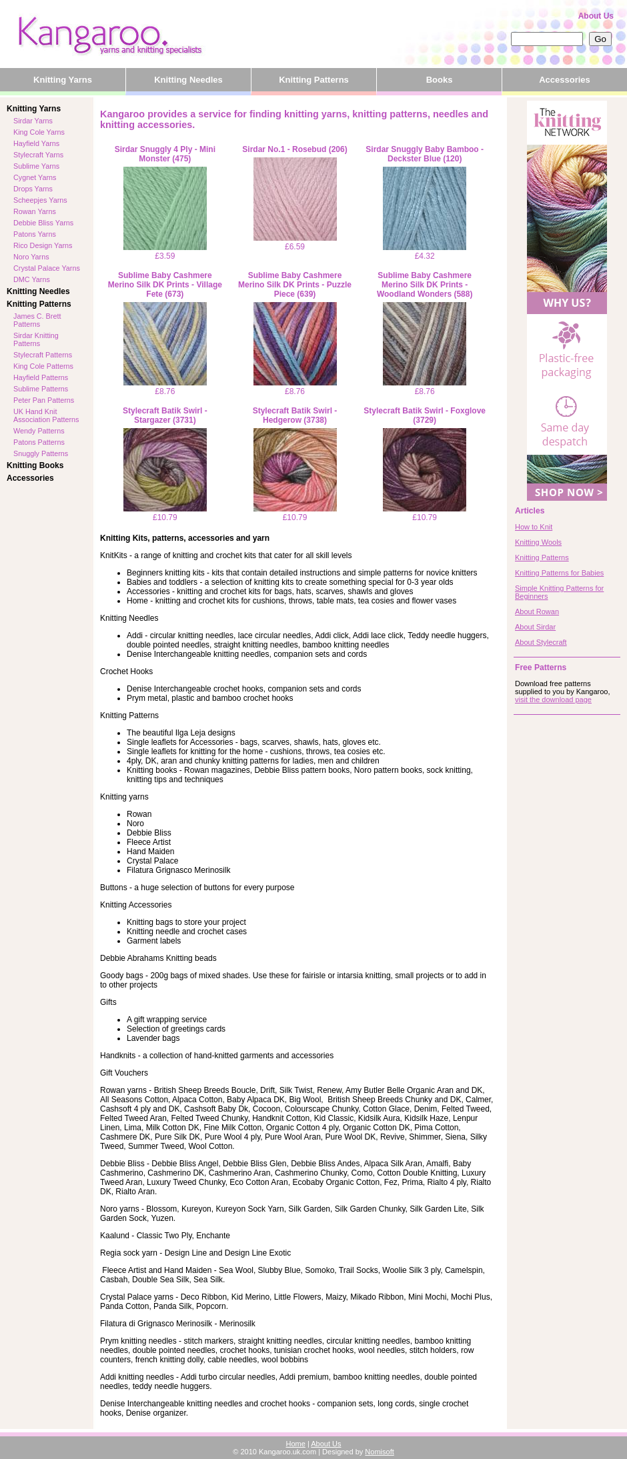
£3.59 (165, 214)
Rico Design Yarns (42, 245)
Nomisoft (379, 1452)
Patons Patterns (39, 442)
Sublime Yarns (36, 166)
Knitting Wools (538, 542)
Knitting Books (35, 465)
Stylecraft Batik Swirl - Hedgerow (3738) (295, 415)
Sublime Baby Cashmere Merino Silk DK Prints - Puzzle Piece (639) (295, 285)
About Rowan (537, 611)
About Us (596, 16)
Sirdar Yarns (33, 121)
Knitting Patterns (314, 80)
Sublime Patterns (40, 389)
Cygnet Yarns (34, 177)
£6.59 (295, 204)
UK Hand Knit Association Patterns (46, 415)
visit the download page (553, 699)
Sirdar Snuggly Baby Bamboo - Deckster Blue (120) (425, 154)
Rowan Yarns (34, 211)
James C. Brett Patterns (37, 320)
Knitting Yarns (62, 80)
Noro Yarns (31, 257)
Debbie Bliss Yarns (43, 223)
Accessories (564, 80)
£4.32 (424, 214)
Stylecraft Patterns (42, 355)
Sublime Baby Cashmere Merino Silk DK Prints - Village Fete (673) (165, 285)
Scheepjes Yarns (40, 200)
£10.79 (165, 475)
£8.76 (165, 349)
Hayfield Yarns (36, 143)
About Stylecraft (541, 642)
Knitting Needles (188, 80)
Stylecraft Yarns (38, 155)
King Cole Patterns (43, 366)
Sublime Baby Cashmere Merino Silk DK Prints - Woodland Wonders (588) (425, 285)
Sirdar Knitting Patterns (36, 339)
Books (439, 80)
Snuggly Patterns (40, 453)
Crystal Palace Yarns (46, 268)
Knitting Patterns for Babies (559, 573)
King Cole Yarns (39, 132)
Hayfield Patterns (40, 377)
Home (295, 1444)
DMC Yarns (31, 279)
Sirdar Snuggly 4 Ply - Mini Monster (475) (165, 154)
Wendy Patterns (39, 431)
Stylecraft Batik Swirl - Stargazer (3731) (165, 415)
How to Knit (533, 527)
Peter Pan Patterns (43, 400)
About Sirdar (535, 627)
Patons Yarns (34, 234)
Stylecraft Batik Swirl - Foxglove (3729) (425, 415)
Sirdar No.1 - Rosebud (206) (294, 149)
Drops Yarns (33, 189)
